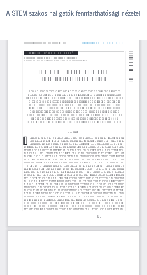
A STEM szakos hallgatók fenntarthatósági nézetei (73, 12)
